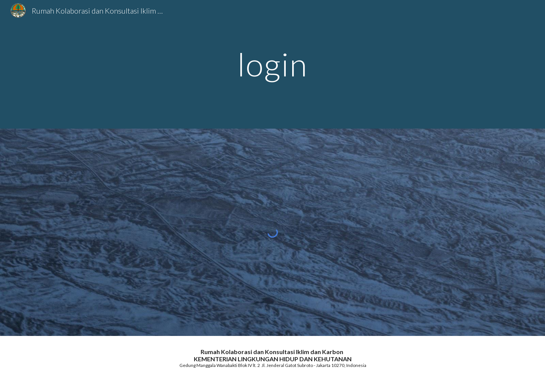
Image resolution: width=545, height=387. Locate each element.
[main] (272, 64)
